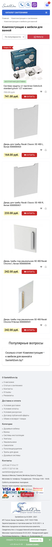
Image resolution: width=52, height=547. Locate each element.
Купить (29, 96)
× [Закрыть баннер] (50, 540)
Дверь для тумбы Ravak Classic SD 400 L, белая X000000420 (23, 145)
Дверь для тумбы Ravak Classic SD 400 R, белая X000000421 (24, 203)
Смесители (7, 445)
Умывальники (9, 442)
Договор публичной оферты (15, 415)
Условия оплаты (10, 409)
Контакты (7, 389)
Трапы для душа (10, 452)
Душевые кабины (11, 429)
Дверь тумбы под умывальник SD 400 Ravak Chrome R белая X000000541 (25, 320)
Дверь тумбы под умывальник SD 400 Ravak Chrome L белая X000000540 (25, 262)
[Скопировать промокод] (36, 540)
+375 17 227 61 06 (10, 468)
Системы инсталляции (13, 435)
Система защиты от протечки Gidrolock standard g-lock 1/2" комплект (23, 87)
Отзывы (6, 392)
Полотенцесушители (12, 449)
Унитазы (7, 439)
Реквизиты (8, 395)
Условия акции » (32, 544)
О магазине (8, 382)
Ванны (6, 432)
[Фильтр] (38, 37)
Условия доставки (11, 405)
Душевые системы (11, 455)
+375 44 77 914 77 (10, 465)
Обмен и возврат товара (14, 419)
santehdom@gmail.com (12, 472)
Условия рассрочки (11, 412)
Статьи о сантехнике (12, 385)
